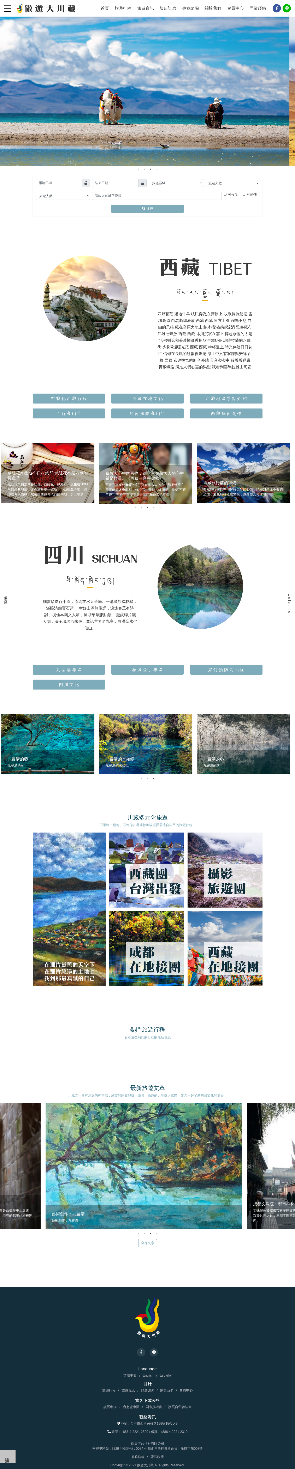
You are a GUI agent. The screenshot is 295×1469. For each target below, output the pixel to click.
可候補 (252, 194)
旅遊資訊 (145, 8)
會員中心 (235, 8)
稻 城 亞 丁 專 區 (147, 669)
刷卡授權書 (154, 1406)
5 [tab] (160, 508)
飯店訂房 (168, 8)
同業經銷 (257, 8)
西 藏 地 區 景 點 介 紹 (226, 398)
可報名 (233, 194)
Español (166, 1375)
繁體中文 (130, 1375)
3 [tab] (151, 169)
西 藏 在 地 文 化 (147, 398)
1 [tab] (138, 169)
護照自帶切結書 (179, 1406)
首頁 (105, 8)
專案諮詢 (190, 8)
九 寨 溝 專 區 (68, 669)
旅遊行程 (123, 8)
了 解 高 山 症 (68, 413)
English (148, 1375)
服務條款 (137, 1456)
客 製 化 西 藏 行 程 (69, 398)
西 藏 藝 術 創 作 (226, 413)
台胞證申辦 (131, 1406)
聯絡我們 (7, 1456)
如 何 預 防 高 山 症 (147, 413)
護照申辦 (110, 1406)
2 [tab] (144, 169)
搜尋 (147, 208)
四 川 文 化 (69, 684)
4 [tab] (157, 169)
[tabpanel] (147, 83)
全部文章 (147, 1242)
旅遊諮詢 (147, 1390)
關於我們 (213, 8)
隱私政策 (157, 1456)
